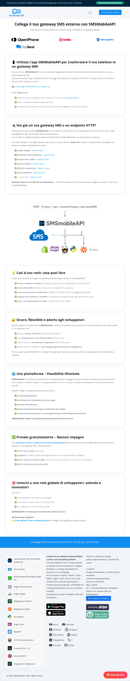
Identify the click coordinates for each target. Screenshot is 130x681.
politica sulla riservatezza (96, 559)
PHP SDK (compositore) (24, 640)
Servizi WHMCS (20, 656)
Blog (88, 585)
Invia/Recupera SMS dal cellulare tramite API (27, 560)
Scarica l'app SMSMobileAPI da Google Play (32, 86)
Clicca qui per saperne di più (86, 542)
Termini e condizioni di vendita (98, 556)
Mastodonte (56, 634)
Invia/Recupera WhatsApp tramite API (27, 578)
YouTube (55, 645)
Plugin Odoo (19, 624)
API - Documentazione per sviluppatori (102, 588)
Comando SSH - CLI (22, 648)
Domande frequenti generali (97, 578)
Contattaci (90, 569)
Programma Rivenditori (95, 572)
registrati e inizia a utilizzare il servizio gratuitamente (41, 442)
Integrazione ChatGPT (23, 601)
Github (94, 585)
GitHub (69, 645)
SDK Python (19, 617)
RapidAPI (17, 631)
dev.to (53, 624)
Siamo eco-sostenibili (95, 581)
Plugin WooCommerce (23, 587)
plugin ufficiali (72, 98)
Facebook (55, 629)
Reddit (72, 634)
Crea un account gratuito (111, 3)
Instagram (71, 629)
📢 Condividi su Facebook (98, 598)
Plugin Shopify (19, 594)
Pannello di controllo (110, 12)
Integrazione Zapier (22, 609)
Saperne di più (37, 150)
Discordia (68, 624)
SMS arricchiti (19, 569)
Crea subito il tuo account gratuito (32, 520)
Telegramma (56, 639)
